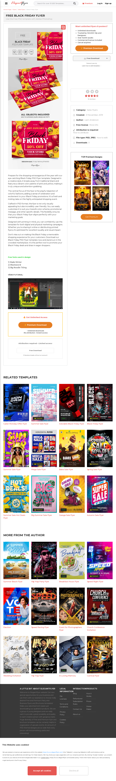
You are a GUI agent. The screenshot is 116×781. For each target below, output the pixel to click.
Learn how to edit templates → (91, 66)
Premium (87, 3)
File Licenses (63, 697)
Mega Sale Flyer (38, 469)
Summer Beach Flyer (12, 582)
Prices (88, 701)
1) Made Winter (15, 262)
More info (93, 125)
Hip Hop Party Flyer (40, 582)
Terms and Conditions (64, 705)
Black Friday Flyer (95, 424)
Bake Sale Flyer (66, 469)
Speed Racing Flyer (40, 627)
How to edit (102, 138)
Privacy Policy (62, 713)
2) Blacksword (14, 265)
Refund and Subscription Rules (78, 701)
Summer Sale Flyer (39, 424)
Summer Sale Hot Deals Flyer (14, 516)
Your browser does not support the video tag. (92, 77)
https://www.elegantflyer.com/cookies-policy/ (64, 757)
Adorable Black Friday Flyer (71, 424)
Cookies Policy (63, 721)
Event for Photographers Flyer (70, 628)
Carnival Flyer (93, 676)
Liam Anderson (92, 120)
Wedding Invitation (12, 676)
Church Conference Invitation (96, 628)
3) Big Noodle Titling (17, 267)
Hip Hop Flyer (37, 676)
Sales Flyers (92, 110)
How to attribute (80, 133)
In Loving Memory (67, 676)
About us (76, 714)
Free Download (35, 350)
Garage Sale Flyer (67, 515)
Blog (75, 694)
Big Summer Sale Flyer (41, 515)
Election (7, 627)
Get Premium (91, 217)
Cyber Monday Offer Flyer (15, 424)
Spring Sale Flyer (94, 469)
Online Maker (88, 707)
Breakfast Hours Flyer (69, 582)
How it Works (89, 695)
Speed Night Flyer (95, 582)
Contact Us (77, 709)
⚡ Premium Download (35, 325)
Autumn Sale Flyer (95, 515)
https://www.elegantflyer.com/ (53, 752)
